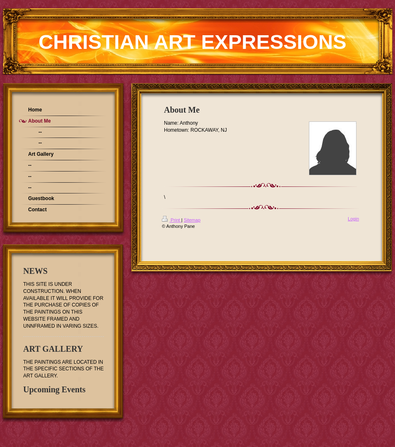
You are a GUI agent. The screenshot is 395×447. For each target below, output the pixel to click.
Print (171, 219)
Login (353, 218)
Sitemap (192, 219)
